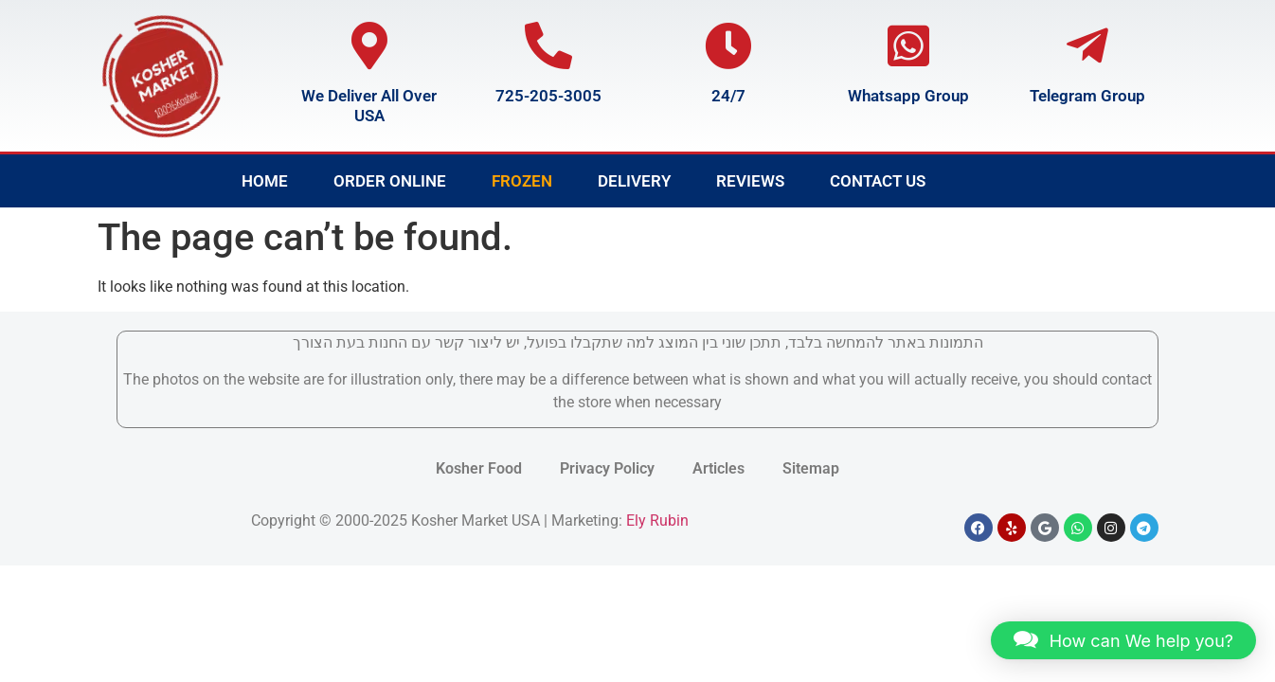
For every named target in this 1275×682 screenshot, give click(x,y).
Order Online (389, 180)
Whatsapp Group (908, 95)
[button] (1123, 640)
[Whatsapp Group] (908, 45)
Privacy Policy (607, 468)
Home (265, 180)
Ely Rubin (657, 520)
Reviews (750, 180)
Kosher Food (479, 468)
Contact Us (877, 180)
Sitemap (810, 468)
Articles (718, 468)
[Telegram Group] (1087, 45)
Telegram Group (1087, 95)
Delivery (634, 180)
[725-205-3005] (548, 45)
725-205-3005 (548, 95)
